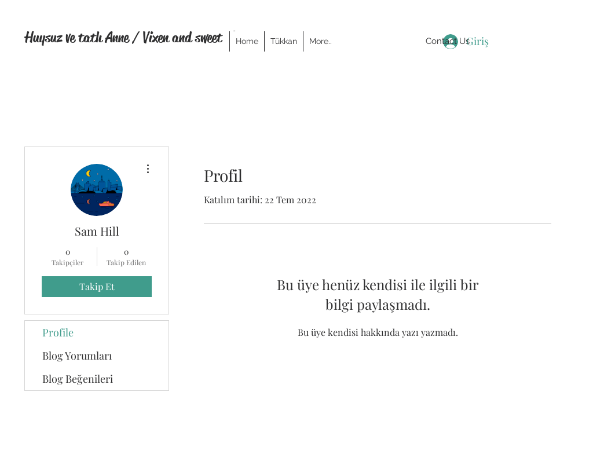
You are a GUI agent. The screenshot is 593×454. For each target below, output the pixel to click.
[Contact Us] (448, 41)
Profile (58, 332)
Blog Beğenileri (77, 379)
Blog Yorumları (77, 356)
